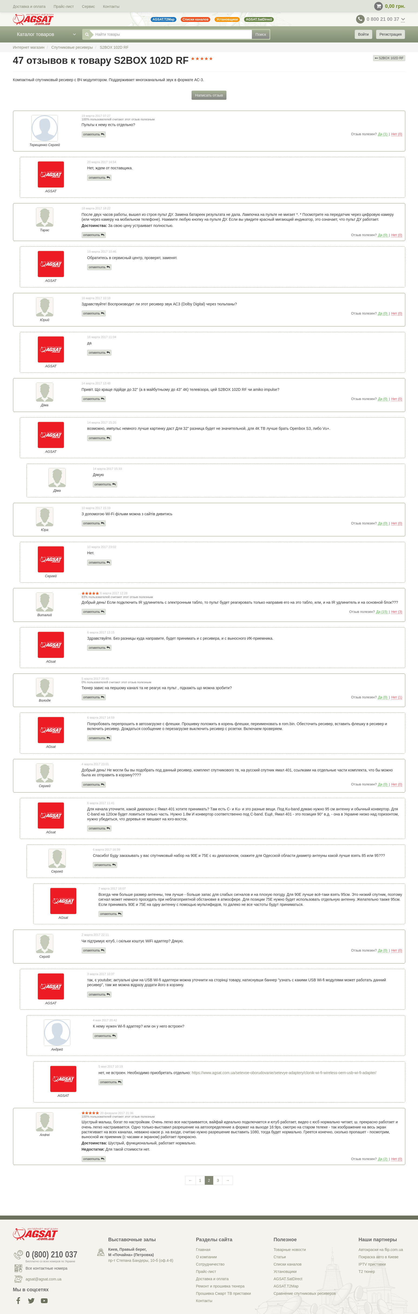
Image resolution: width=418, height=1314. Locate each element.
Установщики (285, 1271)
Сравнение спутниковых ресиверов (305, 1293)
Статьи (280, 1257)
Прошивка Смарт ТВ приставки (223, 1293)
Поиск (260, 34)
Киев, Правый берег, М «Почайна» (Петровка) (131, 1252)
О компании (206, 1257)
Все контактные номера (47, 1268)
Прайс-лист (64, 6)
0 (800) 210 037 (51, 1254)
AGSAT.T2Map (286, 1286)
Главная (203, 1249)
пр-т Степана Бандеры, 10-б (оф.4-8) (140, 1260)
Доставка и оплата (29, 6)
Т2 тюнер (366, 1271)
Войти (363, 34)
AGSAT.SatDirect (288, 1279)
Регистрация (391, 34)
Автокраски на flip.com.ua (380, 1249)
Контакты (111, 6)
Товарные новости (290, 1249)
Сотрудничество (210, 1264)
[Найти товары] (171, 34)
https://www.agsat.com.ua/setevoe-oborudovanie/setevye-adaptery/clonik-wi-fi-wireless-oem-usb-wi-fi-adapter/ (284, 1073)
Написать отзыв (209, 95)
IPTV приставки (372, 1264)
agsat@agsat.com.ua (44, 1279)
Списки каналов (288, 1264)
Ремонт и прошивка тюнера (220, 1286)
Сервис (88, 6)
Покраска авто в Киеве (378, 1257)
